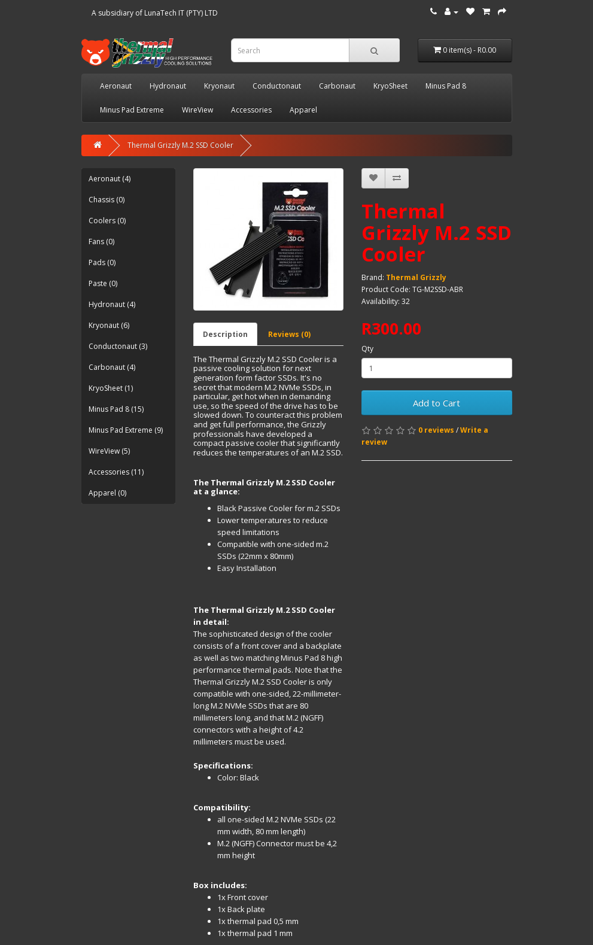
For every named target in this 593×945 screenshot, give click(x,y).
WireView (197, 110)
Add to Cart (436, 403)
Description (225, 334)
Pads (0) (102, 262)
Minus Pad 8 (445, 86)
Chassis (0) (106, 200)
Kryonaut (219, 86)
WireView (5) (109, 451)
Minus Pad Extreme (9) (126, 430)
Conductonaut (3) (118, 346)
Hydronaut (168, 86)
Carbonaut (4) (112, 367)
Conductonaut (277, 86)
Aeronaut (116, 86)
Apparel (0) (107, 493)
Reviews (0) (289, 334)
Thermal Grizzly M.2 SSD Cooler (180, 145)
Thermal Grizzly (416, 277)
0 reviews (436, 430)
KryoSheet (390, 86)
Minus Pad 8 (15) (116, 409)
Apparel (303, 110)
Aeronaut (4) (109, 179)
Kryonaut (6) (109, 325)
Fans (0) (101, 241)
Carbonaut (337, 86)
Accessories (251, 110)
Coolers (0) (107, 220)
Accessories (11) (116, 472)
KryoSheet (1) (111, 388)
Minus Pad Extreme (132, 110)
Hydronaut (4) (112, 304)
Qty (367, 349)
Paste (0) (103, 283)
